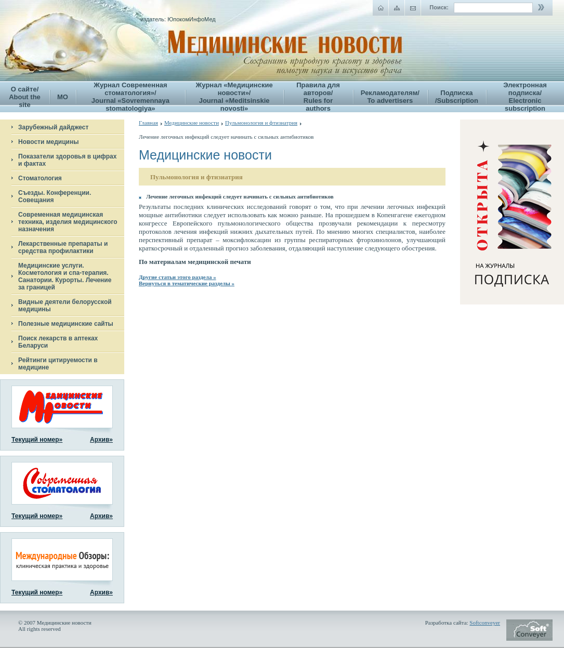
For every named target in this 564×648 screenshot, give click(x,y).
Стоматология (40, 178)
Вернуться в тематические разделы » (186, 283)
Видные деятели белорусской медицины (65, 305)
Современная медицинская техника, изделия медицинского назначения (67, 222)
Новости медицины (48, 142)
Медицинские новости (191, 123)
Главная (148, 123)
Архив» (101, 439)
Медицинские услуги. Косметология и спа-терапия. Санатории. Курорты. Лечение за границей (64, 276)
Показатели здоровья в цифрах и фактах (67, 160)
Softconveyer (484, 622)
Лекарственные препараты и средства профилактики (63, 247)
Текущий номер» (36, 439)
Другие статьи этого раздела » (177, 277)
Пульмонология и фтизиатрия (261, 123)
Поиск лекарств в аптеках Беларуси (58, 342)
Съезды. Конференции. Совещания (54, 196)
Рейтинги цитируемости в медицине (58, 363)
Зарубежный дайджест (53, 127)
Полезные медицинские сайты (65, 323)
